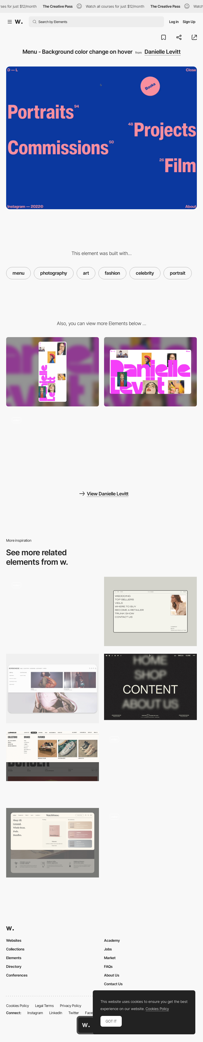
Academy (112, 940)
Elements (13, 958)
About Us (111, 975)
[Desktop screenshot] (150, 372)
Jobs (108, 949)
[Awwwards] (19, 22)
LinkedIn (55, 1013)
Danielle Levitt (163, 51)
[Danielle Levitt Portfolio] (52, 446)
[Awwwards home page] (86, 1025)
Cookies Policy (17, 1005)
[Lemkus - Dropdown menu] (52, 756)
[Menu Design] (150, 611)
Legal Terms (44, 1005)
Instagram (35, 1013)
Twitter (73, 1013)
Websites (13, 940)
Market (110, 958)
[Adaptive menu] (150, 766)
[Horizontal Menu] (52, 688)
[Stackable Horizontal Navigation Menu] (150, 841)
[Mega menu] (52, 843)
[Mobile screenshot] (52, 372)
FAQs (108, 966)
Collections (15, 949)
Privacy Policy (70, 1005)
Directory (14, 966)
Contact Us (113, 984)
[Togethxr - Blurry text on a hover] (150, 687)
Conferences (16, 975)
